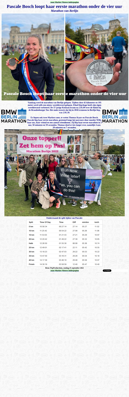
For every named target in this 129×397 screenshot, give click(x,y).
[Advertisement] (27, 275)
